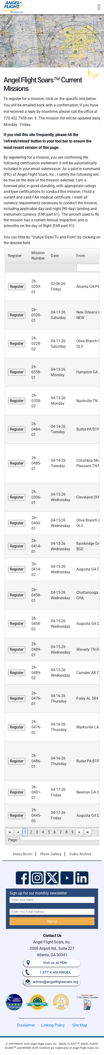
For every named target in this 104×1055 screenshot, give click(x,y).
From (80, 255)
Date (55, 255)
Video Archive (80, 854)
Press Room (22, 854)
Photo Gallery (50, 854)
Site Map (79, 1025)
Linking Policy (53, 1025)
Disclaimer (26, 1025)
